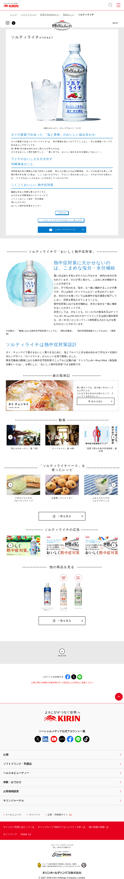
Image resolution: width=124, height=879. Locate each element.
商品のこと (68, 14)
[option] (23, 437)
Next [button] (113, 437)
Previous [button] (10, 437)
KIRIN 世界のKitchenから (62, 25)
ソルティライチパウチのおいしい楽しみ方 (62, 220)
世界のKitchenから (49, 14)
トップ (13, 14)
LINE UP (62, 213)
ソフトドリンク (28, 14)
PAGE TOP (62, 653)
